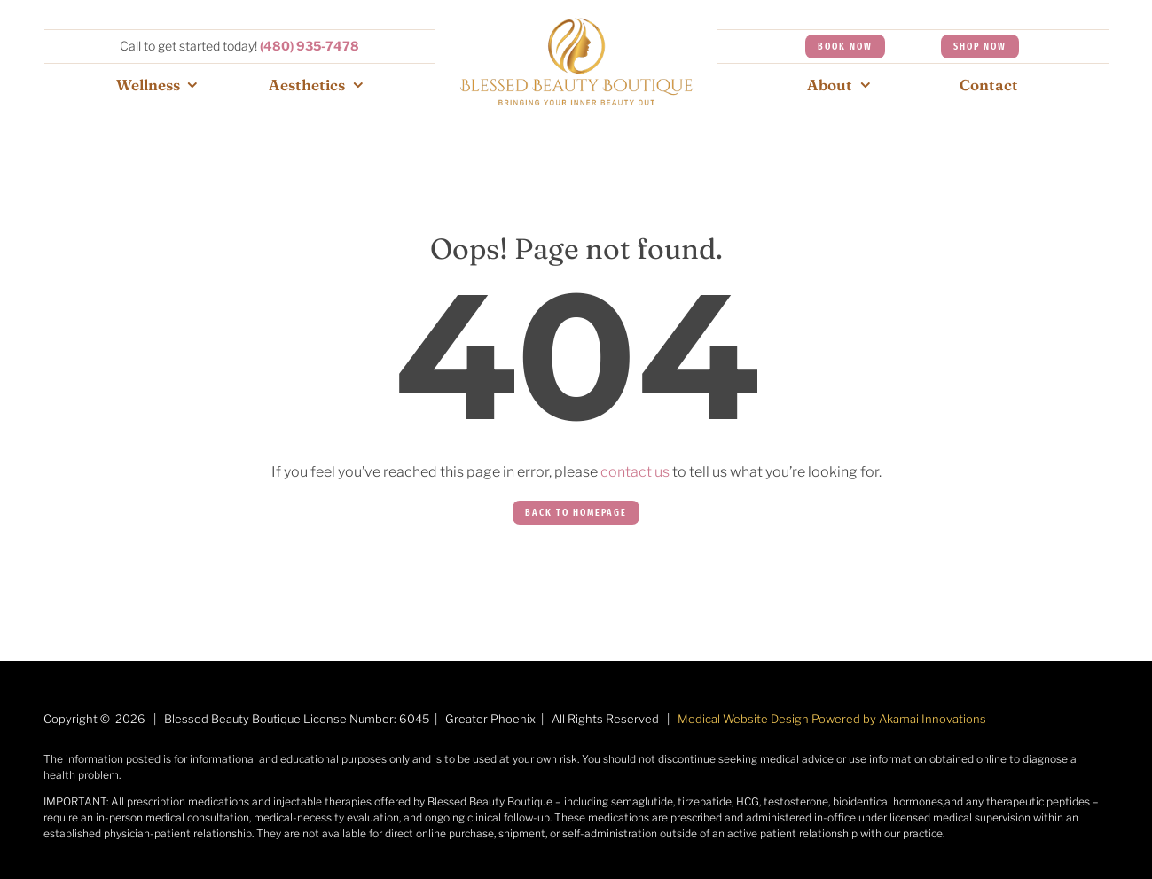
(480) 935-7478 (309, 45)
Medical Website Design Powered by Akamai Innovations (832, 719)
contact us (635, 471)
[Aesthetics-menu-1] (576, 24)
